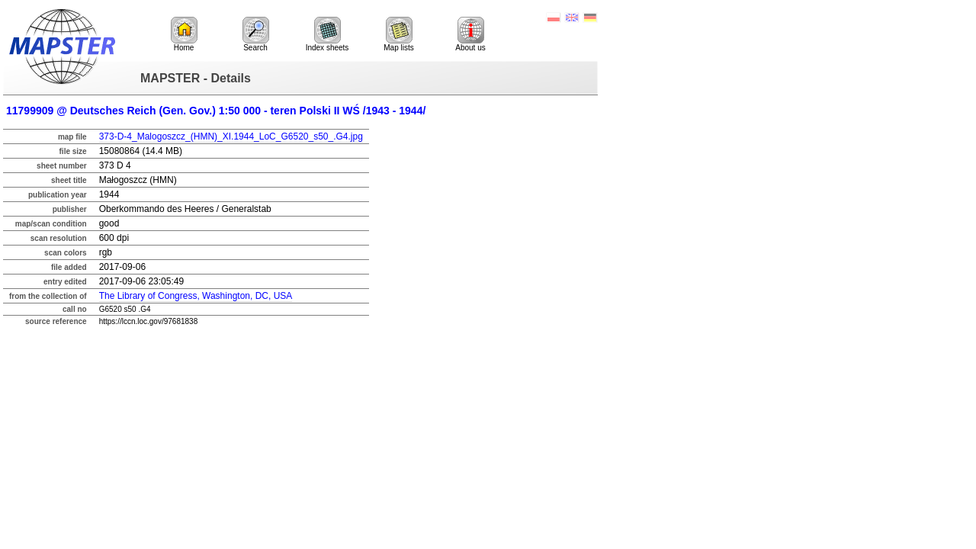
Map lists (398, 34)
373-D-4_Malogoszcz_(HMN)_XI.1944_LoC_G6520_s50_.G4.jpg (231, 136)
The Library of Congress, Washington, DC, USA (196, 296)
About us (470, 34)
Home (184, 34)
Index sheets (327, 34)
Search (255, 34)
